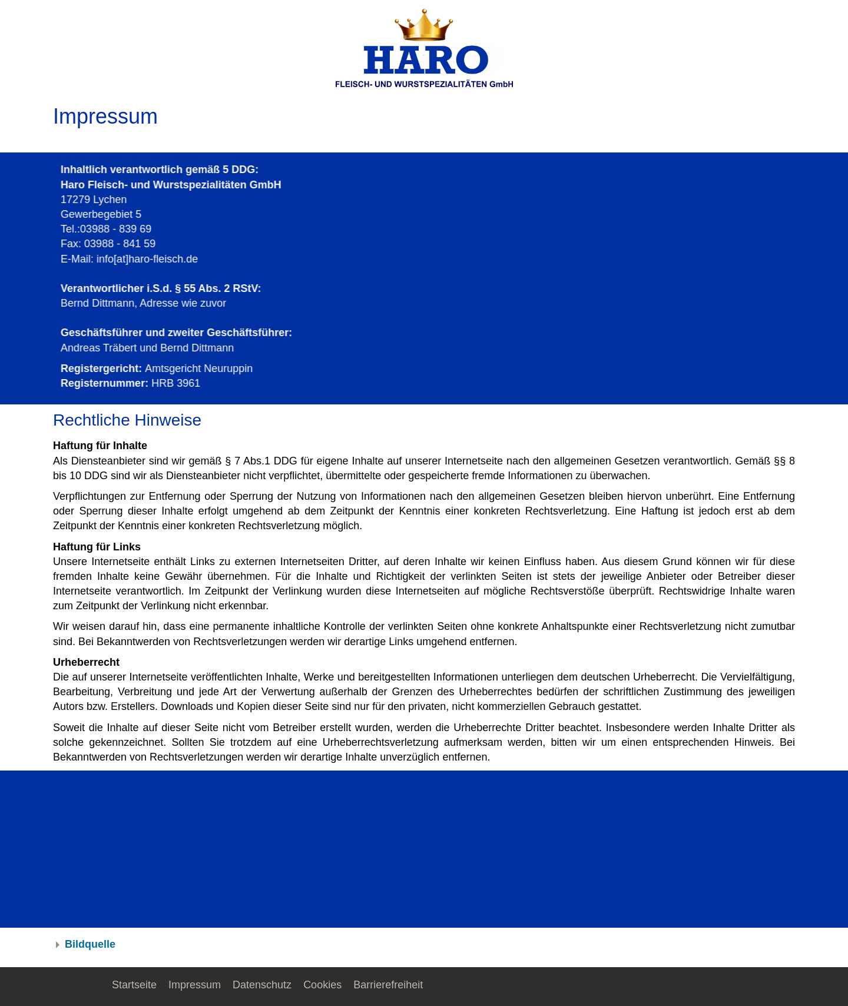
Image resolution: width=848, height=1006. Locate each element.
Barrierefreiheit (388, 985)
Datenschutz (262, 985)
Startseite (134, 985)
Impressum (194, 985)
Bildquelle (90, 944)
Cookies (322, 985)
